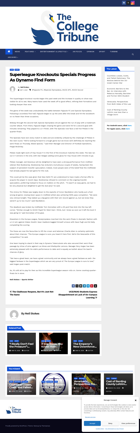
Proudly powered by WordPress (16, 426)
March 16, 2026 (114, 388)
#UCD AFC (66, 90)
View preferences (128, 423)
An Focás (77, 52)
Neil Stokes (24, 87)
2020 (11, 69)
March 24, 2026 (82, 388)
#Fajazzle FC (37, 90)
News (17, 52)
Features (30, 52)
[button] (136, 400)
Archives (12, 57)
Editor (25, 350)
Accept (92, 423)
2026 (11, 341)
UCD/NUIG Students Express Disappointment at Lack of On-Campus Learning (78, 294)
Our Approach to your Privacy (114, 428)
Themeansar (46, 426)
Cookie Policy (100, 428)
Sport (102, 52)
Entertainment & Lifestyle (53, 52)
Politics (24, 381)
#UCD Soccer (77, 90)
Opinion (90, 52)
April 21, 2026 (17, 391)
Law (56, 381)
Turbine (114, 52)
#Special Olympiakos (52, 90)
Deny (110, 423)
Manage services (90, 417)
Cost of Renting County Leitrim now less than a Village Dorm (117, 112)
